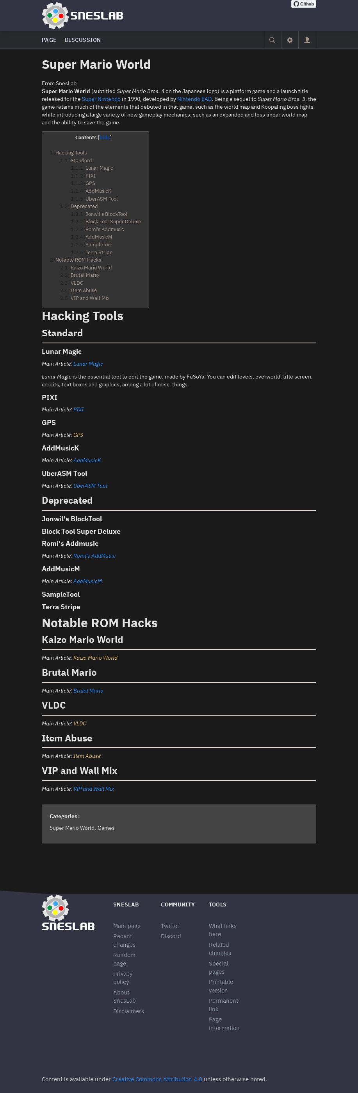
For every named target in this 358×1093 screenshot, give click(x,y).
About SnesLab (124, 996)
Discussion (83, 39)
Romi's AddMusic (94, 555)
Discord (171, 936)
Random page (124, 959)
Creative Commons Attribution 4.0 (157, 1079)
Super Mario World (72, 827)
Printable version (221, 986)
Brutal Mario (88, 690)
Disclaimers (128, 1011)
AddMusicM (87, 581)
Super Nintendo (101, 98)
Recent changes (124, 940)
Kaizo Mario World (95, 657)
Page (49, 39)
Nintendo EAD (194, 98)
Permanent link (223, 1004)
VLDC (79, 723)
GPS (78, 434)
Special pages (218, 967)
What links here (223, 930)
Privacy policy (122, 977)
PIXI (78, 409)
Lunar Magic (88, 363)
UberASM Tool (90, 485)
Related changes (220, 949)
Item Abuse (87, 755)
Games (106, 827)
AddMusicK (87, 460)
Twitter (170, 926)
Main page (127, 926)
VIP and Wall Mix (93, 788)
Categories (63, 816)
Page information (224, 1023)
